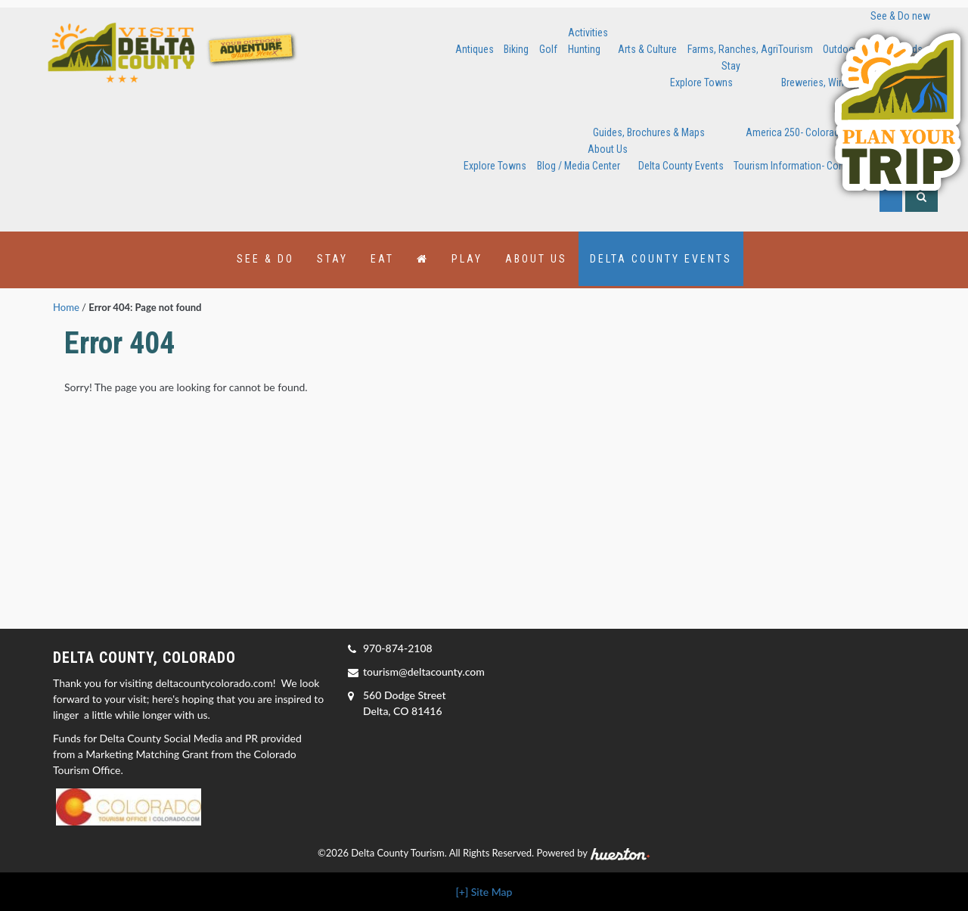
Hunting (584, 49)
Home (66, 307)
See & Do (265, 259)
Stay (730, 66)
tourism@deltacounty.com (424, 671)
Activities (588, 32)
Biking (516, 49)
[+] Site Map (484, 891)
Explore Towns (701, 82)
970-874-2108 (398, 648)
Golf (548, 49)
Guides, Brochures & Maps (649, 132)
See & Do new (900, 16)
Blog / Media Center (578, 166)
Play (466, 259)
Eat (382, 259)
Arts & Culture (647, 49)
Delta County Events (681, 166)
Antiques (474, 49)
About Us (608, 149)
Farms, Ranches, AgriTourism (750, 49)
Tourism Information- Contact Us (804, 166)
